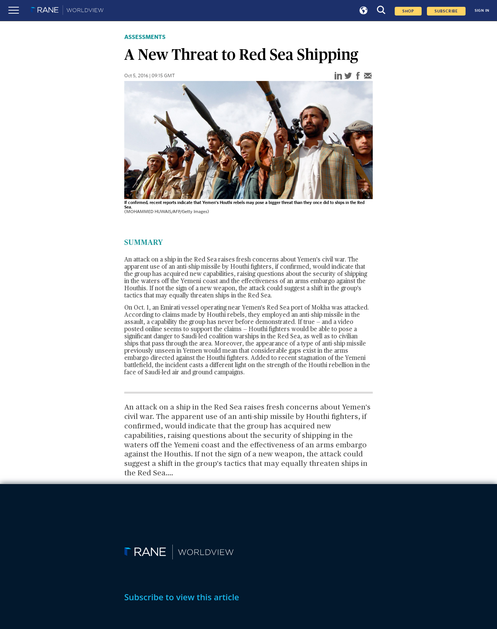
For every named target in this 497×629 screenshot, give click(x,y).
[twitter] (348, 76)
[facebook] (358, 76)
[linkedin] (338, 76)
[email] (368, 76)
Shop (408, 11)
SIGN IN (482, 10)
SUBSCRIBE (446, 11)
